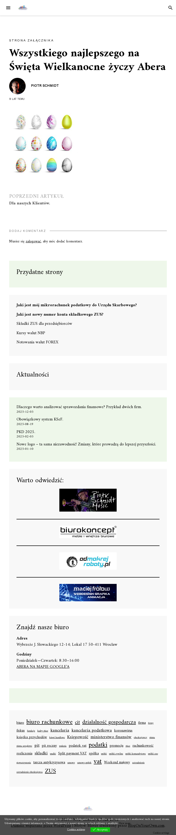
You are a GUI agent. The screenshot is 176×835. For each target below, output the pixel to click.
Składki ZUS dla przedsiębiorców (44, 323)
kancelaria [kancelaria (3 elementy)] (59, 730)
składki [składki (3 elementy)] (41, 753)
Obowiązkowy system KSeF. (41, 419)
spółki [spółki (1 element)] (104, 754)
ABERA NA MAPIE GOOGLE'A (42, 666)
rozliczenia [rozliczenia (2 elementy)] (24, 753)
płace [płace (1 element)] (128, 746)
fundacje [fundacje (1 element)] (31, 731)
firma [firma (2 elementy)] (142, 723)
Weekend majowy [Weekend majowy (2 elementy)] (117, 762)
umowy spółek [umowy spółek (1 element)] (84, 763)
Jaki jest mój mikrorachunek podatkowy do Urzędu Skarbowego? (76, 305)
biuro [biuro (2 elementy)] (20, 723)
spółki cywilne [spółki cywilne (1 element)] (116, 754)
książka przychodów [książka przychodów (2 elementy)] (31, 737)
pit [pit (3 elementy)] (36, 745)
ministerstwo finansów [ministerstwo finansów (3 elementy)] (111, 737)
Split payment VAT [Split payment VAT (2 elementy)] (72, 753)
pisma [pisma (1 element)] (152, 738)
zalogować (33, 241)
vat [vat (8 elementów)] (98, 762)
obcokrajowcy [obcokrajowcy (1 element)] (140, 738)
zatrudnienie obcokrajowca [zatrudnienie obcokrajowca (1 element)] (29, 772)
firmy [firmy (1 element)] (151, 723)
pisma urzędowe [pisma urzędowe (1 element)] (24, 746)
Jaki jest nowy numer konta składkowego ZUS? (59, 314)
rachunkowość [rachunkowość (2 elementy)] (143, 746)
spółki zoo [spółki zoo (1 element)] (153, 754)
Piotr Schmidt (45, 86)
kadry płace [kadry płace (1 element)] (42, 731)
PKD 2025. (25, 432)
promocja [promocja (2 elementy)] (116, 746)
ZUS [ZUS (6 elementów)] (50, 771)
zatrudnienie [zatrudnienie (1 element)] (138, 763)
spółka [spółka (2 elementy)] (94, 753)
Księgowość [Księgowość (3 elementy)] (77, 737)
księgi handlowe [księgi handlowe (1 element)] (57, 738)
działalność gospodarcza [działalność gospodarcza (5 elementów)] (109, 722)
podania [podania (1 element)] (62, 746)
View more (125, 823)
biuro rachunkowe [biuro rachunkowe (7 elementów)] (49, 722)
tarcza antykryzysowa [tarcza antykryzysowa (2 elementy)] (49, 762)
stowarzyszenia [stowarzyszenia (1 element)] (23, 763)
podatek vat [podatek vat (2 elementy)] (77, 746)
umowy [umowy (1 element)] (71, 763)
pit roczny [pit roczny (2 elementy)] (49, 746)
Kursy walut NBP (30, 333)
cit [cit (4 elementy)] (77, 722)
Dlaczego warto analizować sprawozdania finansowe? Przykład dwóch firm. (79, 407)
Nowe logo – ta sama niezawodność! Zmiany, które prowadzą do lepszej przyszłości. (86, 444)
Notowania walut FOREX (37, 342)
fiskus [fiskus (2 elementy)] (20, 731)
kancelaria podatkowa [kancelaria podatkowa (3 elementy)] (92, 730)
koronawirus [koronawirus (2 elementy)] (123, 731)
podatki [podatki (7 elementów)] (98, 745)
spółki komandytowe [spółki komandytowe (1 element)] (135, 754)
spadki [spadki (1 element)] (53, 754)
